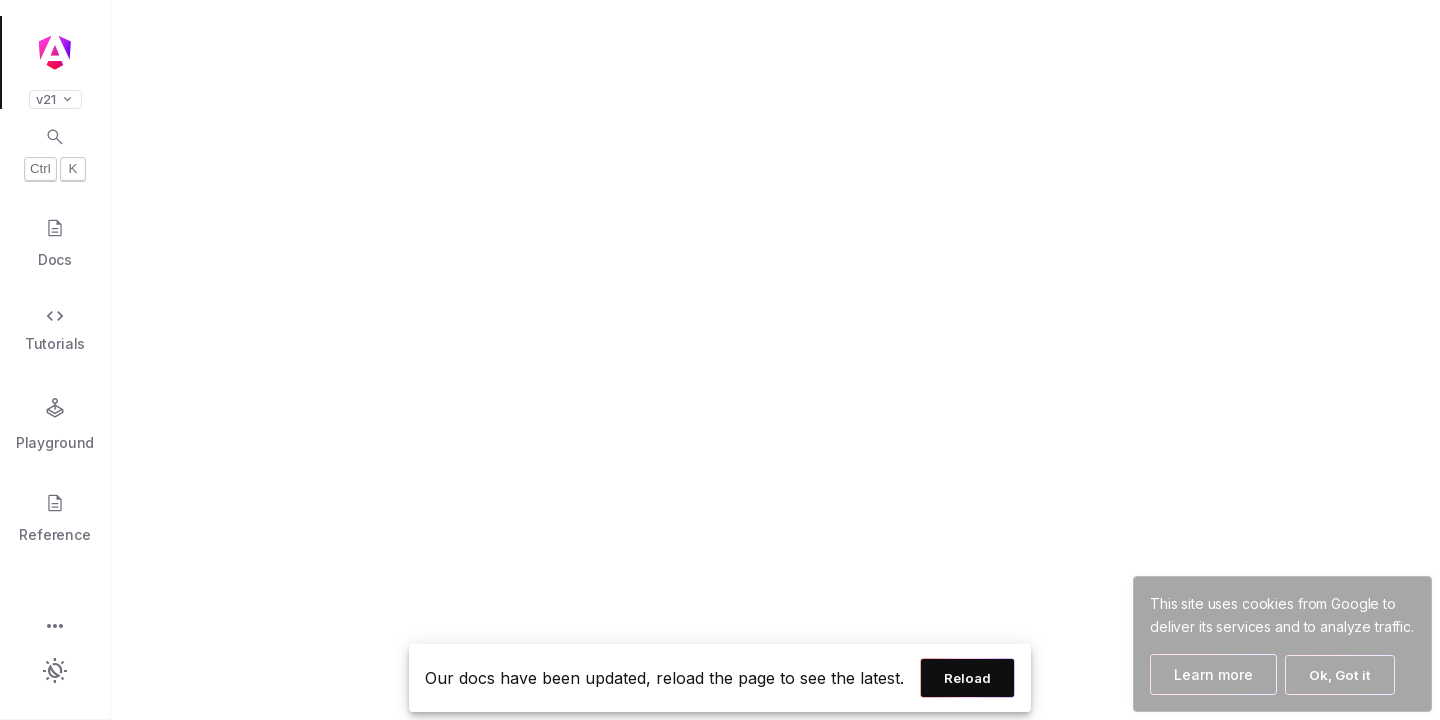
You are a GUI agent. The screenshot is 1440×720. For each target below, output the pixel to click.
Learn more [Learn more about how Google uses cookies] (1213, 674)
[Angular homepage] (55, 53)
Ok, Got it (1340, 675)
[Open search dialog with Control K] (55, 154)
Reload (967, 678)
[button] (55, 627)
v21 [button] (55, 99)
